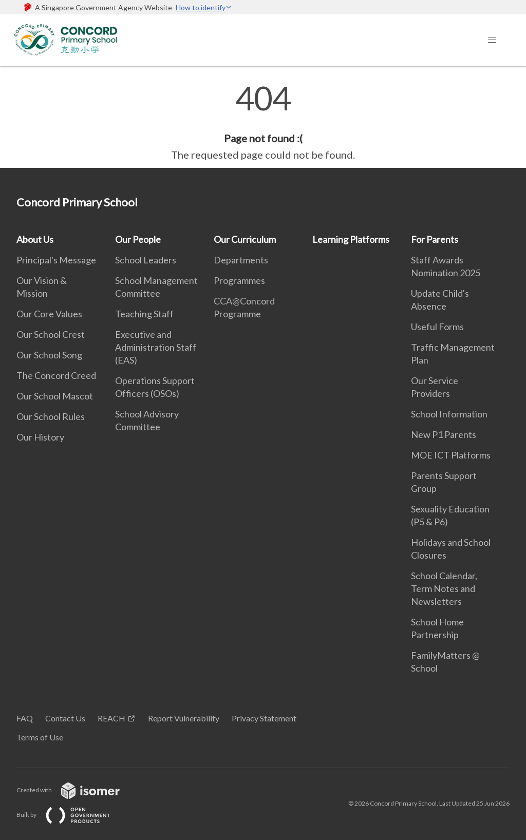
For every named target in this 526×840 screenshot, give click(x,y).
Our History (40, 437)
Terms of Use (39, 737)
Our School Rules (50, 416)
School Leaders (145, 259)
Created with (76, 790)
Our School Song (49, 354)
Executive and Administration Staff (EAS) (155, 347)
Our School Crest (50, 334)
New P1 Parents (443, 434)
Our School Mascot (54, 396)
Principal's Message (56, 259)
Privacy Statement (264, 718)
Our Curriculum (245, 239)
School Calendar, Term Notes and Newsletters (444, 588)
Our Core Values (49, 313)
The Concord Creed (56, 375)
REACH (111, 718)
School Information (449, 413)
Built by (71, 814)
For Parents (434, 239)
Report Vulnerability (183, 718)
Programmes (239, 280)
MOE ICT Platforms (451, 455)
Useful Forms (437, 326)
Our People (138, 239)
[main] (263, 122)
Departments (241, 259)
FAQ (24, 718)
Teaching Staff (144, 313)
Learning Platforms (350, 239)
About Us (34, 239)
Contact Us (65, 718)
